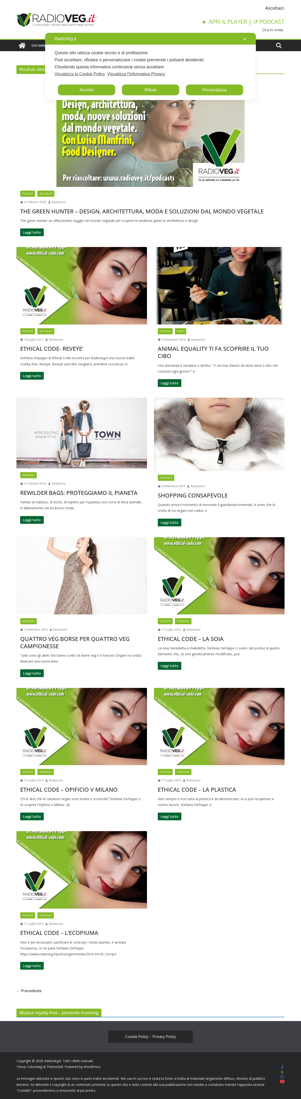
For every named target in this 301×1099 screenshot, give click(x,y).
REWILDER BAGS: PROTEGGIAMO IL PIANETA (79, 493)
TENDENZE (28, 475)
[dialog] (150, 66)
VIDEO (180, 331)
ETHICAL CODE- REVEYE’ (51, 348)
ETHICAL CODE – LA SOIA (191, 639)
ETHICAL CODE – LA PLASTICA (197, 789)
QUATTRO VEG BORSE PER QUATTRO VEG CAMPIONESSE (75, 642)
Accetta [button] (86, 90)
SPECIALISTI (45, 193)
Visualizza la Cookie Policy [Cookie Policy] (80, 74)
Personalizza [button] (214, 90)
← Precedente (29, 990)
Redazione (59, 202)
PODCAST (27, 193)
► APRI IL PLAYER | (227, 21)
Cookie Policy (136, 1036)
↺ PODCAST (269, 21)
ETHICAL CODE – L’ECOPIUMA (59, 933)
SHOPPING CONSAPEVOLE (193, 495)
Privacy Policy (164, 1036)
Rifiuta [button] (150, 90)
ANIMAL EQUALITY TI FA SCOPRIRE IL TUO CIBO (213, 352)
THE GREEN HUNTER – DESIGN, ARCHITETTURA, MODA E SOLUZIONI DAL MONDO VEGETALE (142, 211)
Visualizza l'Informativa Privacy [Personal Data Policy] (136, 74)
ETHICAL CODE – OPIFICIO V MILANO (69, 789)
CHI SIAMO (40, 45)
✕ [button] (244, 39)
